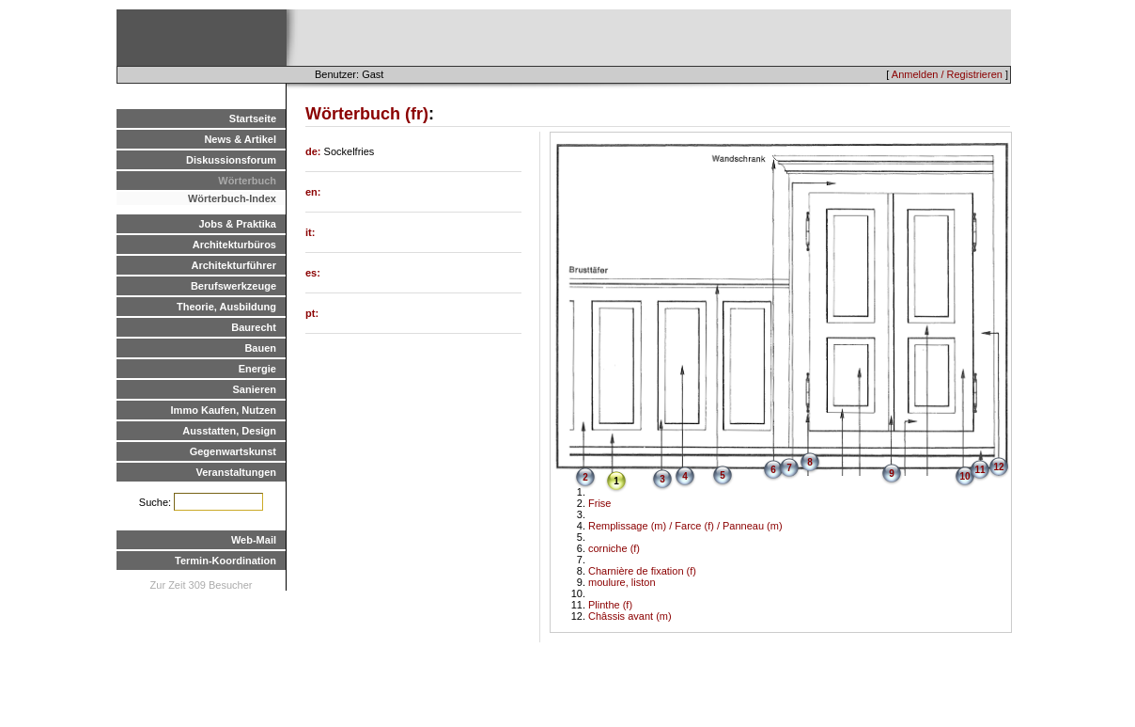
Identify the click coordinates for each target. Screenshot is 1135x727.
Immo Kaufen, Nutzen (223, 410)
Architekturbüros (234, 244)
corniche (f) (614, 548)
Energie (257, 368)
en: (313, 192)
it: (310, 232)
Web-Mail (253, 539)
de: (314, 151)
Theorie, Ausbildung (226, 306)
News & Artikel (240, 139)
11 (979, 470)
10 (964, 476)
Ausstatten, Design (229, 430)
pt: (312, 313)
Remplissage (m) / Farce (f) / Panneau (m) (685, 525)
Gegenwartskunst (233, 451)
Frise (599, 503)
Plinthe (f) (610, 604)
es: (312, 272)
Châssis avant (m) (630, 616)
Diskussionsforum (231, 160)
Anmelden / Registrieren (947, 74)
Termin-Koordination (225, 560)
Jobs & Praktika (237, 223)
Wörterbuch (247, 180)
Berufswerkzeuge (233, 286)
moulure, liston (622, 582)
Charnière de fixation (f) (642, 571)
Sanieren (254, 389)
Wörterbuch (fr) (366, 113)
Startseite (252, 118)
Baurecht (253, 327)
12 (998, 467)
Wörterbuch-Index (232, 198)
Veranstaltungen (235, 472)
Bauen (260, 348)
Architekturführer (234, 265)
